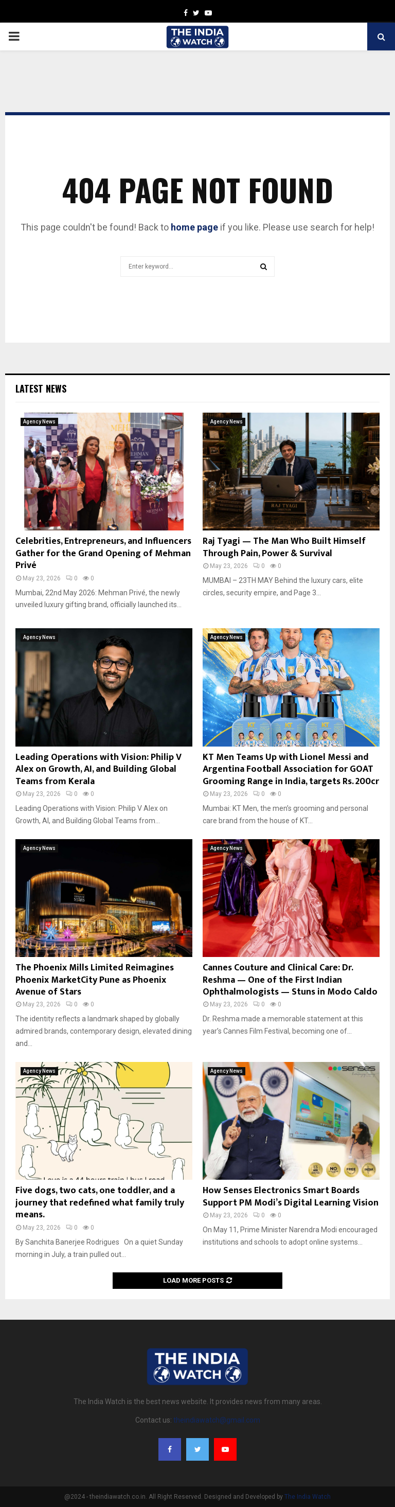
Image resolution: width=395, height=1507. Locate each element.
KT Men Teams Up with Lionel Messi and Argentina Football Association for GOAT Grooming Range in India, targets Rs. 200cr (291, 769)
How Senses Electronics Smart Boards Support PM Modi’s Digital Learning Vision (291, 1196)
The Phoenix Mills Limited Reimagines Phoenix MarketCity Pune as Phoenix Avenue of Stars (94, 980)
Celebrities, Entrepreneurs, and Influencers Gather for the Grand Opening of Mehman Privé (103, 553)
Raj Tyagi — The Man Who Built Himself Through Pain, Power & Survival (284, 547)
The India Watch (307, 1496)
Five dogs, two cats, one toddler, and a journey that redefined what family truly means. (99, 1202)
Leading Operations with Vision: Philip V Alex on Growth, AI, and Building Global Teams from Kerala (98, 769)
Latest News (40, 388)
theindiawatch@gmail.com (216, 1420)
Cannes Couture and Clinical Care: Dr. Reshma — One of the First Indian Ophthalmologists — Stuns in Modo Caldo (290, 980)
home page (194, 227)
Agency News (39, 421)
